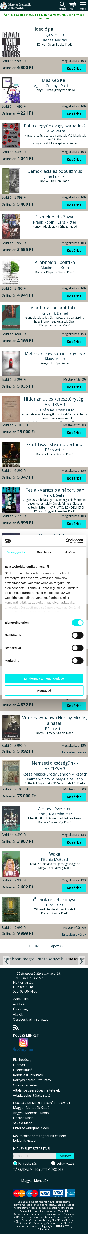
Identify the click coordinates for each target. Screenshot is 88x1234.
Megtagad (44, 690)
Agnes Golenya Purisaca (55, 85)
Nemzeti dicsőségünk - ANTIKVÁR (55, 766)
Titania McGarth (54, 859)
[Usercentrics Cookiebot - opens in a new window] (65, 541)
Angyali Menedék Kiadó (31, 1112)
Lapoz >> (56, 946)
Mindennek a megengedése (44, 678)
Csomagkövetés (25, 1085)
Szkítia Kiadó (22, 1123)
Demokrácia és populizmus (55, 171)
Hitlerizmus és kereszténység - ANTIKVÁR (55, 401)
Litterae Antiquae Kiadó (31, 1128)
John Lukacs (54, 176)
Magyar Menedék (34, 1180)
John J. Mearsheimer (54, 813)
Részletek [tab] (44, 552)
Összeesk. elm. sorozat (30, 1019)
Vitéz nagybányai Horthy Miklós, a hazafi (54, 720)
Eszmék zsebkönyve (55, 217)
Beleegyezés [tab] (16, 552)
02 (37, 946)
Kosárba (74, 68)
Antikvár (19, 1004)
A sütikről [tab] (72, 552)
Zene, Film (21, 999)
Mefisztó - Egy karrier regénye (55, 353)
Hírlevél (19, 1065)
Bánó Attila (55, 449)
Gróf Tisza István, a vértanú (54, 444)
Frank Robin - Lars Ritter (54, 222)
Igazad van (55, 35)
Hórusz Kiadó (23, 1118)
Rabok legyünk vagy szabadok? (55, 126)
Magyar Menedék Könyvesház (15, 8)
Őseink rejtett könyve (55, 899)
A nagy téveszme (55, 808)
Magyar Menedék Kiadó (31, 1107)
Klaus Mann (55, 358)
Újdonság (20, 1009)
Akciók (18, 1014)
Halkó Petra (55, 131)
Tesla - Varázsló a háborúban (55, 490)
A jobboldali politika (55, 262)
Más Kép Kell (55, 80)
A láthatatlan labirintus (55, 308)
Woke (54, 854)
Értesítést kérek (74, 752)
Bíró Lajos (54, 904)
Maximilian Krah (55, 267)
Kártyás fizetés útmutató (32, 1080)
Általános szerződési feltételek (36, 1090)
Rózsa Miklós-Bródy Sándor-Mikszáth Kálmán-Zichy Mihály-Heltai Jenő (54, 776)
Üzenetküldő (23, 1070)
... (45, 946)
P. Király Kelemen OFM (54, 409)
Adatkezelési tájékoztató (32, 1095)
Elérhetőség (22, 1059)
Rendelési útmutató (28, 1075)
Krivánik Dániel (55, 313)
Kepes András (55, 40)
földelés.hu (44, 1229)
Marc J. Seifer (54, 495)
